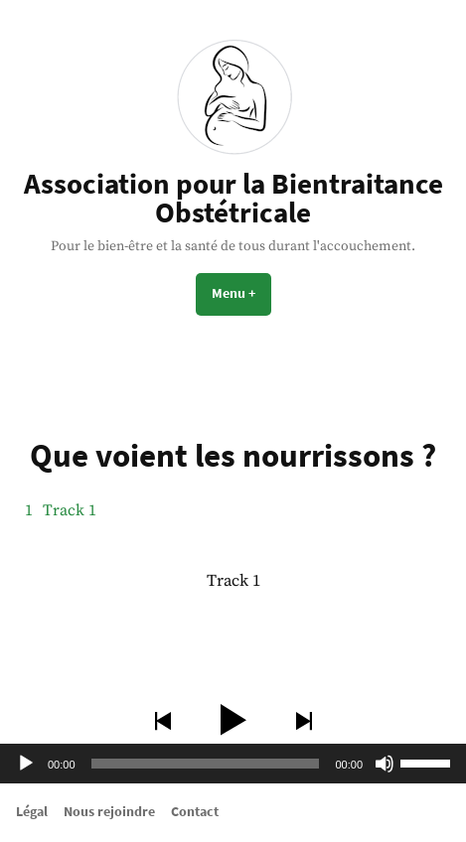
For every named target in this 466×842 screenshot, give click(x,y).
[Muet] (384, 763)
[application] (233, 763)
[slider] (205, 764)
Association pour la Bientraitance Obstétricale (233, 198)
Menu (241, 293)
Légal (32, 811)
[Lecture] (26, 763)
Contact (195, 811)
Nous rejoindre (109, 811)
